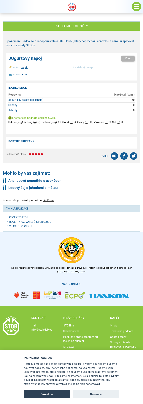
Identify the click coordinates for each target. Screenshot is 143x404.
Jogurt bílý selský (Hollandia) (25, 100)
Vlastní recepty (21, 226)
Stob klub (71, 6)
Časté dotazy (118, 337)
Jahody (12, 110)
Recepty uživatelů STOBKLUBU (30, 221)
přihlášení (48, 200)
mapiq (24, 67)
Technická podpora (121, 331)
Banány (12, 105)
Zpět (128, 58)
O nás (113, 325)
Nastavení (96, 394)
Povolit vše (47, 394)
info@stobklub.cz (41, 329)
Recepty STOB (18, 217)
